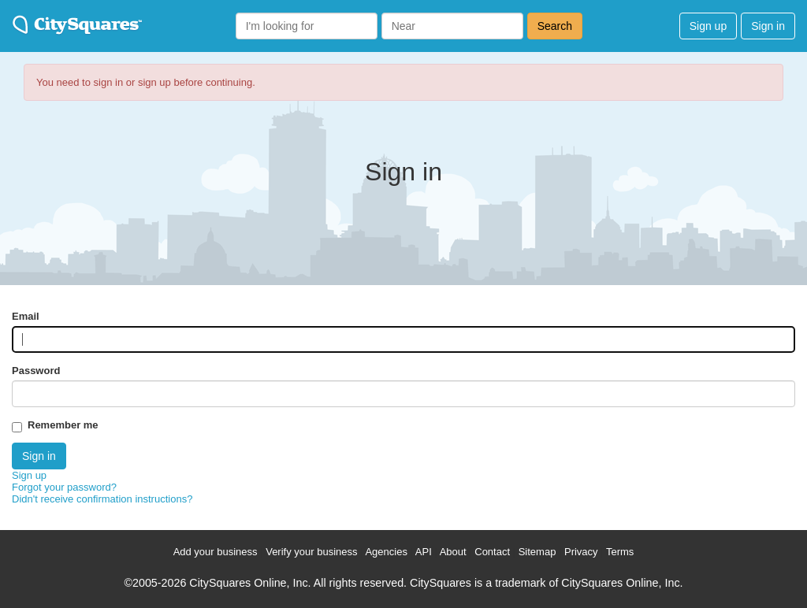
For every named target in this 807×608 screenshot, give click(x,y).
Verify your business (311, 552)
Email (25, 316)
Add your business (215, 552)
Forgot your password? (64, 487)
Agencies (386, 552)
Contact (492, 552)
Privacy (581, 552)
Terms (620, 552)
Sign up (708, 26)
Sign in (768, 26)
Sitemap (537, 552)
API (423, 552)
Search (554, 26)
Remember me (63, 425)
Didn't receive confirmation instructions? (102, 499)
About (453, 552)
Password (36, 370)
